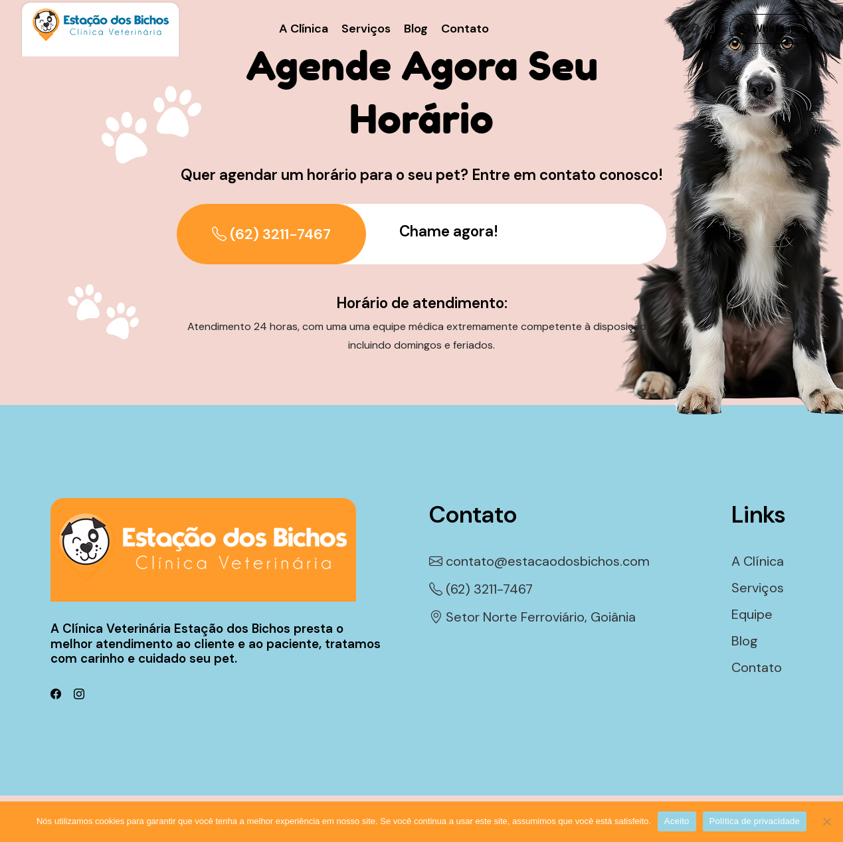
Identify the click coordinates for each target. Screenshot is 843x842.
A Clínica (303, 29)
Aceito (677, 821)
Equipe (752, 614)
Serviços (366, 29)
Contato (465, 29)
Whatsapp (772, 28)
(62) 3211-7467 (271, 234)
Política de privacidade (754, 821)
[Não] (826, 821)
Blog (416, 29)
